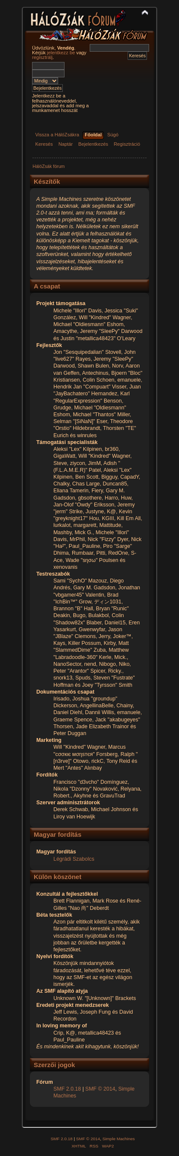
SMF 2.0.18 (67, 1089)
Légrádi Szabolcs (73, 859)
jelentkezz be (61, 52)
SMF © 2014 (100, 1089)
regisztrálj (42, 57)
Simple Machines (119, 1138)
